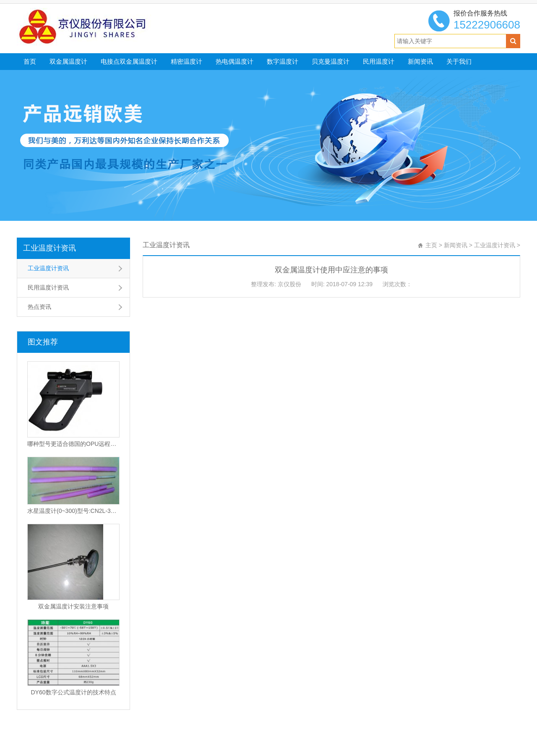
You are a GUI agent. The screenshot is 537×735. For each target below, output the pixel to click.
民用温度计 (378, 61)
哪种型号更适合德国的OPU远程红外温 (73, 443)
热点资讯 (39, 306)
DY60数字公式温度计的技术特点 (73, 692)
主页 (431, 245)
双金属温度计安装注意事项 (73, 606)
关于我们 (459, 61)
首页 (29, 61)
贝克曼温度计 (330, 61)
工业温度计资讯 (49, 248)
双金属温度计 (68, 61)
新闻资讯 (420, 61)
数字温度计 (282, 61)
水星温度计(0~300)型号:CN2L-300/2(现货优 (73, 510)
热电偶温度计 (234, 61)
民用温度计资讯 (48, 287)
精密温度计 (186, 61)
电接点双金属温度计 (129, 61)
